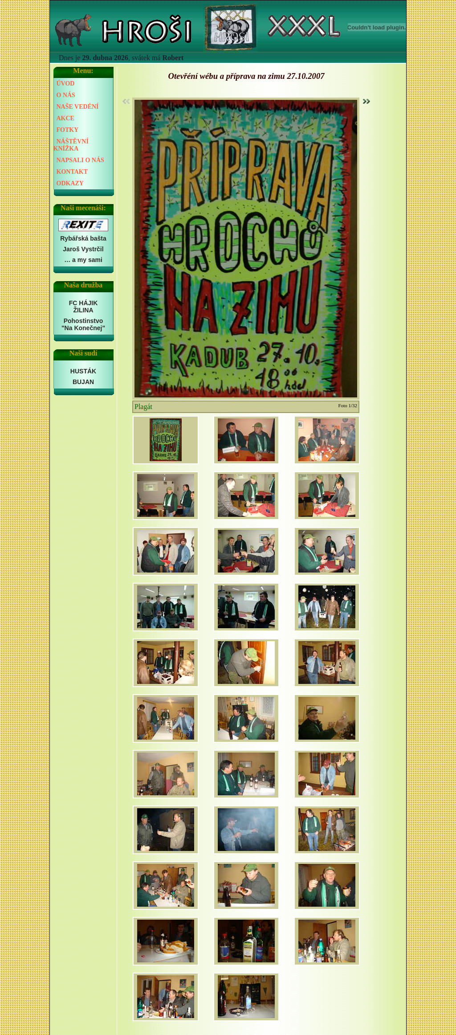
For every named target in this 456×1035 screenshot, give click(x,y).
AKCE (65, 118)
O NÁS (66, 95)
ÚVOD (66, 83)
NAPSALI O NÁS (80, 160)
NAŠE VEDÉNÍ (78, 106)
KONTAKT (72, 171)
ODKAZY (70, 183)
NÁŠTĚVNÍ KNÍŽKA (71, 145)
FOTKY (68, 130)
